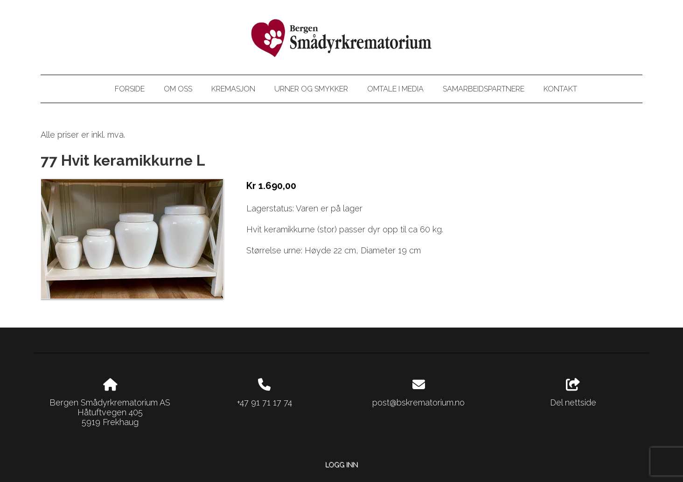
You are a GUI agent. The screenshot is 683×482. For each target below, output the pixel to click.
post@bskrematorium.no (418, 402)
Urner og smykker (311, 88)
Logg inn (341, 464)
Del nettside (573, 392)
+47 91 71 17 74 (264, 402)
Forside (130, 88)
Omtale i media (395, 88)
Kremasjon (233, 88)
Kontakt (560, 88)
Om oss (178, 88)
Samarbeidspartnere (483, 88)
